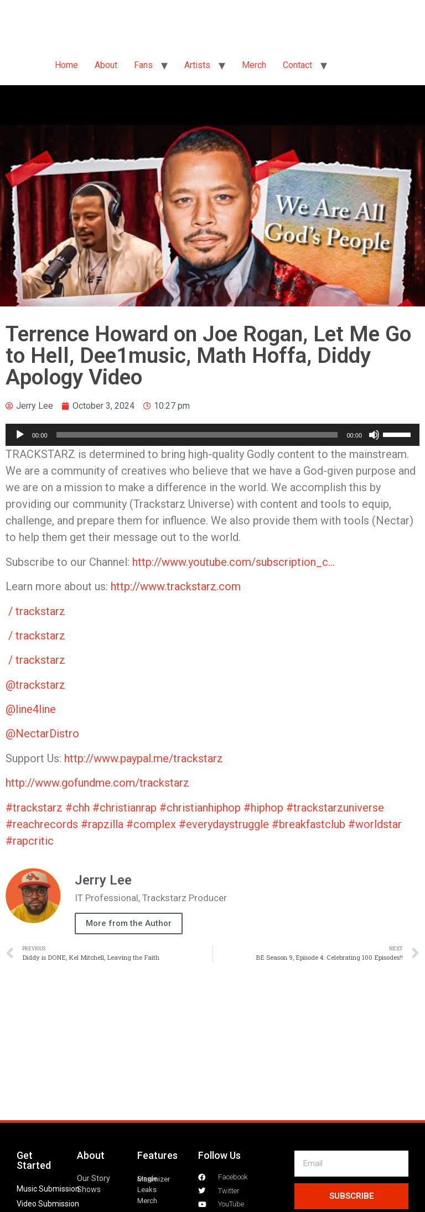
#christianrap (124, 807)
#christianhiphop (200, 807)
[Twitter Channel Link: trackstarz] (242, 586)
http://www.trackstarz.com (176, 586)
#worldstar (375, 824)
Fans (143, 65)
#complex (151, 824)
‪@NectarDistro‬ (42, 733)
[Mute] (374, 434)
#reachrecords (42, 824)
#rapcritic (30, 840)
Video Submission (48, 1203)
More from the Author (129, 923)
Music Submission (48, 1188)
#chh (77, 807)
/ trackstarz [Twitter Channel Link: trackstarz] (38, 611)
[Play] (19, 434)
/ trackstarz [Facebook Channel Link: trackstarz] (38, 635)
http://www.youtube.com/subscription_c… (233, 562)
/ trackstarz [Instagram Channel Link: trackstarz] (38, 660)
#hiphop (263, 807)
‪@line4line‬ (31, 709)
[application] (212, 435)
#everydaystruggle (224, 824)
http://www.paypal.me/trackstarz (143, 758)
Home (66, 65)
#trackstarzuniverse (335, 807)
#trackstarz (34, 807)
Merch (254, 65)
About (106, 65)
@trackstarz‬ (35, 684)
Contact (297, 65)
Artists (197, 65)
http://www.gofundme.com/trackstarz (97, 782)
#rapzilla (102, 824)
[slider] (197, 435)
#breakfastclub (308, 824)
